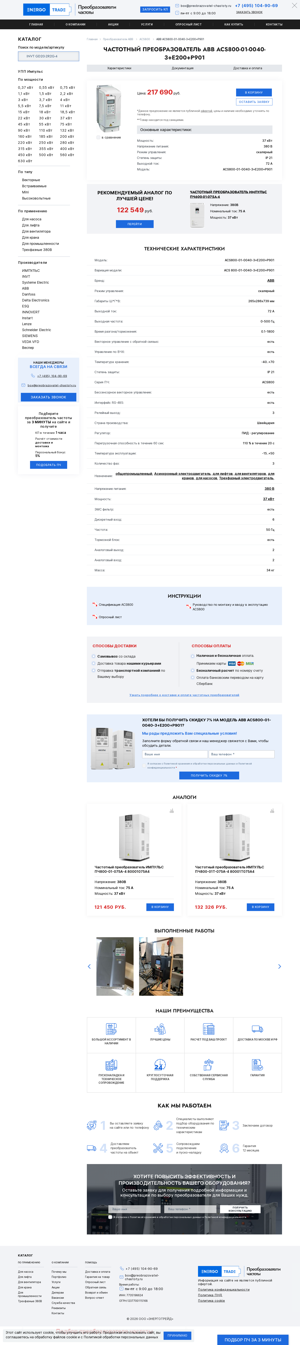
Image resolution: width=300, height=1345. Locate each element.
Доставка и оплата (247, 68)
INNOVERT (31, 312)
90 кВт (24, 130)
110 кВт (46, 130)
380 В (269, 489)
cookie (48, 1332)
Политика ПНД (210, 1295)
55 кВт (45, 124)
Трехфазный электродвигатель (246, 478)
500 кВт (46, 155)
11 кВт (65, 106)
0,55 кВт (47, 87)
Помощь (91, 1262)
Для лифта (30, 225)
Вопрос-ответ (94, 1297)
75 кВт (66, 124)
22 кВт (24, 118)
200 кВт (67, 136)
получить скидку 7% (209, 775)
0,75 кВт (67, 87)
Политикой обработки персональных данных (121, 1337)
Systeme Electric (35, 282)
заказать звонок (49, 397)
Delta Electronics (35, 300)
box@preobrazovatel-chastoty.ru (204, 6)
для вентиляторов (250, 474)
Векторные (31, 180)
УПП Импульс (30, 71)
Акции (113, 24)
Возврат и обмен (96, 1292)
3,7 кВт (45, 100)
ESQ (25, 306)
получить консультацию (240, 1209)
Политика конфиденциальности (224, 1290)
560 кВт (67, 155)
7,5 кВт (45, 106)
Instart (27, 318)
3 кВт (23, 100)
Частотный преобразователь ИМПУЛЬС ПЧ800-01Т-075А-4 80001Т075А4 (229, 869)
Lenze (27, 324)
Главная (36, 24)
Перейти (135, 224)
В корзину (254, 92)
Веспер (28, 348)
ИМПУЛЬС (31, 271)
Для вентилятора (36, 231)
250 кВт (46, 143)
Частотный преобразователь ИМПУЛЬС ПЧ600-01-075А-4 (228, 194)
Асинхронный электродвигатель (182, 474)
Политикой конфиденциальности (225, 1217)
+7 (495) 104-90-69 (255, 5)
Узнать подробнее (184, 695)
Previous (89, 967)
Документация (182, 68)
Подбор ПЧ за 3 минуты (253, 1339)
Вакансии (58, 1297)
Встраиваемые (34, 186)
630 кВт (25, 161)
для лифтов (223, 474)
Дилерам (58, 1292)
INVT (26, 276)
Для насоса (31, 219)
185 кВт (46, 136)
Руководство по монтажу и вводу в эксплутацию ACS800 (230, 607)
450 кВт (25, 155)
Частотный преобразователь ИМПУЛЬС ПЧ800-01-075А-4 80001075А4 (129, 869)
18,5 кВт (67, 112)
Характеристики (119, 68)
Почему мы (59, 1271)
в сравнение (111, 137)
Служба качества (63, 1303)
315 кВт (25, 149)
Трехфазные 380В (37, 250)
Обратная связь (95, 1287)
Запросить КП (152, 9)
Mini (25, 192)
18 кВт (45, 112)
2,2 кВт (66, 94)
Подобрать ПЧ (48, 465)
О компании (76, 24)
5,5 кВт (24, 106)
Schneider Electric (36, 330)
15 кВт (24, 112)
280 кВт (67, 143)
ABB (25, 288)
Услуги (147, 24)
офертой (206, 110)
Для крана (30, 237)
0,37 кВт (25, 87)
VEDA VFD (30, 342)
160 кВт (25, 136)
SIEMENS (30, 336)
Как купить (233, 24)
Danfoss (28, 294)
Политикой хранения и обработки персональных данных (200, 763)
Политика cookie (211, 1301)
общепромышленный (134, 474)
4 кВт (65, 100)
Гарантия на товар (97, 1277)
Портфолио (59, 1277)
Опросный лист (188, 24)
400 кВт (67, 149)
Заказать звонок (248, 12)
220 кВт (25, 143)
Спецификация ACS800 (116, 605)
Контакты (274, 24)
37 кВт (66, 118)
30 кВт (45, 118)
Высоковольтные (36, 198)
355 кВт (46, 149)
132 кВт (67, 130)
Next (279, 967)
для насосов (206, 478)
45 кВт (24, 124)
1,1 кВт (24, 94)
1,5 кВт (45, 94)
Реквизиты (59, 1308)
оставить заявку (254, 102)
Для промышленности (40, 244)
